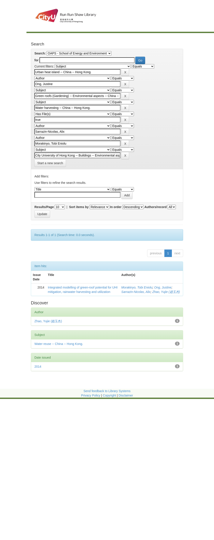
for (36, 60)
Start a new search (50, 163)
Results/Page (44, 207)
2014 (37, 366)
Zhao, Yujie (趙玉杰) (166, 292)
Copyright (110, 395)
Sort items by (79, 207)
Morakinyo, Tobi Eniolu (136, 287)
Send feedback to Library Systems (106, 391)
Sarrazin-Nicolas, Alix (136, 292)
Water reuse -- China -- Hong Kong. (58, 344)
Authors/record (155, 207)
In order (116, 207)
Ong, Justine (163, 287)
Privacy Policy (90, 395)
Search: (40, 53)
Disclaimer (125, 395)
